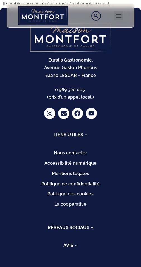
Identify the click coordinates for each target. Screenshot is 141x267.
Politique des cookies (70, 193)
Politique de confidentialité (70, 183)
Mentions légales (70, 173)
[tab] (70, 134)
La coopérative (70, 204)
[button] (118, 15)
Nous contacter (70, 153)
